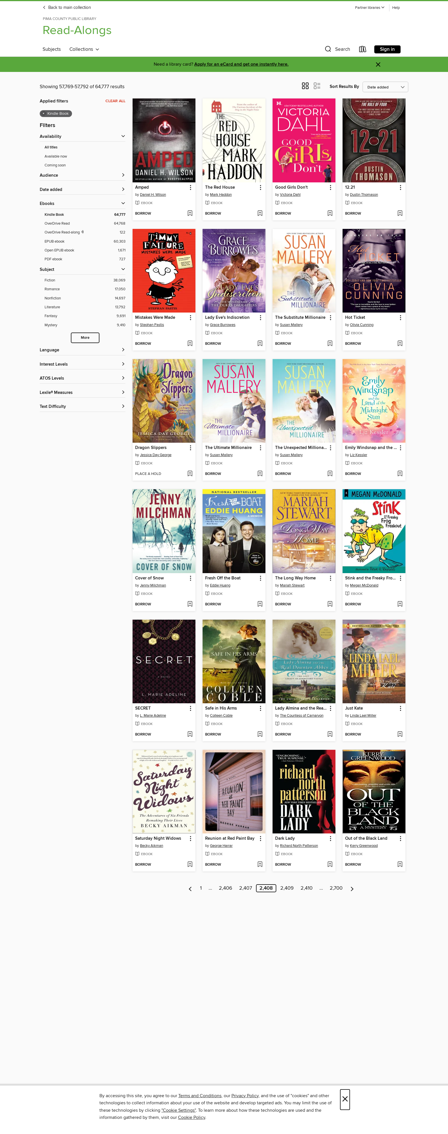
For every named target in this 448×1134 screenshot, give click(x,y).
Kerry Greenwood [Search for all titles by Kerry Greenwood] (364, 845)
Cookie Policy (191, 1117)
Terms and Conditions (199, 1096)
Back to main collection (67, 7)
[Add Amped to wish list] (189, 213)
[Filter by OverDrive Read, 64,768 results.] (85, 224)
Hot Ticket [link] (355, 317)
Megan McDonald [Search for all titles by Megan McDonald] (364, 585)
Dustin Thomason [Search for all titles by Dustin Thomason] (364, 194)
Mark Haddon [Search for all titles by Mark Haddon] (221, 194)
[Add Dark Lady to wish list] (329, 865)
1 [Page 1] (201, 888)
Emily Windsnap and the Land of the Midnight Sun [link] (371, 447)
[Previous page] (190, 888)
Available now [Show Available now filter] (56, 156)
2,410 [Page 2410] (307, 888)
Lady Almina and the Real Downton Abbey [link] (301, 708)
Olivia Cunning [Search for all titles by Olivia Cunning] (361, 325)
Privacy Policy (245, 1096)
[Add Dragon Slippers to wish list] (189, 474)
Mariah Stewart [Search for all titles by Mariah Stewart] (292, 585)
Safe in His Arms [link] (221, 708)
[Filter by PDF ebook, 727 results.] (85, 259)
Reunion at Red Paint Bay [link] (230, 838)
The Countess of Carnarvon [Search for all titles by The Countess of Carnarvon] (301, 715)
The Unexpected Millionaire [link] (301, 447)
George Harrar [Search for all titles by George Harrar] (221, 845)
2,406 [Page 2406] (225, 888)
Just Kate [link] (354, 708)
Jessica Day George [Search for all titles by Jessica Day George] (155, 455)
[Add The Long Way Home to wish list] (329, 604)
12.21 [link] (350, 187)
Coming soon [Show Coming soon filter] (55, 165)
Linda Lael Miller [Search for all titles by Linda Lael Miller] (363, 715)
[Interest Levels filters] (82, 365)
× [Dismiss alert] (378, 64)
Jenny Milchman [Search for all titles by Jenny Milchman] (153, 585)
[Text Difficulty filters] (82, 407)
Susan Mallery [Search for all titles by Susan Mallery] (291, 325)
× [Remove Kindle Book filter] (43, 113)
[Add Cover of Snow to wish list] (189, 604)
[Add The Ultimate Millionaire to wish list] (259, 474)
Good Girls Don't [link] (291, 187)
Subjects (52, 49)
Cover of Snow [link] (149, 578)
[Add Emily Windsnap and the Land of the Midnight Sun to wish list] (399, 474)
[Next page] (352, 888)
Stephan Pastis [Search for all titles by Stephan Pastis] (152, 325)
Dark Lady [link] (285, 838)
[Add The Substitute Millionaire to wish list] (329, 344)
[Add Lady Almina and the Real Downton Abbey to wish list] (329, 734)
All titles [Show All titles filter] (51, 147)
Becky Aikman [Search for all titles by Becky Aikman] (151, 845)
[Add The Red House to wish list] (259, 213)
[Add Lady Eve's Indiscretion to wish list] (259, 344)
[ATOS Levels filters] (82, 379)
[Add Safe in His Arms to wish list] (259, 734)
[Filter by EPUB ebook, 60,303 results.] (85, 242)
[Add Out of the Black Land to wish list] (399, 865)
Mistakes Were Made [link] (155, 317)
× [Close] (345, 1099)
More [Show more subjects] (85, 337)
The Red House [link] (220, 187)
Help (396, 8)
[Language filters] (82, 350)
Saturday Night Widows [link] (158, 838)
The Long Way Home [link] (295, 578)
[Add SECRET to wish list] (189, 734)
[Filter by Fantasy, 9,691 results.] (85, 316)
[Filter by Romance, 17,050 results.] (85, 289)
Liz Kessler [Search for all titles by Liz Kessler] (358, 455)
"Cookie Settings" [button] (178, 1110)
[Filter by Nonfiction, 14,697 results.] (85, 298)
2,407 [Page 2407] (245, 888)
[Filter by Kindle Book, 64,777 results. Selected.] (85, 215)
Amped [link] (142, 187)
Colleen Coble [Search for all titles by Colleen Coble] (221, 715)
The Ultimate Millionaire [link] (228, 447)
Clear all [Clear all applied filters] (115, 101)
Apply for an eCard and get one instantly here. (241, 64)
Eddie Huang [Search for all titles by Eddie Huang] (220, 585)
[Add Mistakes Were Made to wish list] (189, 344)
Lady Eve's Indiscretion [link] (227, 317)
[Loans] (362, 50)
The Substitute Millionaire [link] (300, 317)
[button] (370, 8)
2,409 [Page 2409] (287, 888)
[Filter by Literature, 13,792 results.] (85, 307)
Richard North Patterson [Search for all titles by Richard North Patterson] (299, 845)
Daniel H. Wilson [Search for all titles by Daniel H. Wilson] (153, 194)
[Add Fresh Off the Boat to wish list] (259, 604)
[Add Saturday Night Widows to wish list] (189, 865)
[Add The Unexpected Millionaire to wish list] (329, 474)
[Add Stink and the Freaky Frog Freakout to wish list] (399, 604)
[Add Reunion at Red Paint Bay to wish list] (259, 865)
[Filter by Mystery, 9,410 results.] (85, 325)
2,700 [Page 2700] (336, 888)
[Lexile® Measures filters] (82, 393)
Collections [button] (84, 49)
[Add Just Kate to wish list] (399, 734)
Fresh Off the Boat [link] (223, 578)
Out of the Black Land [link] (366, 838)
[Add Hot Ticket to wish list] (399, 344)
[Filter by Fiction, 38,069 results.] (85, 280)
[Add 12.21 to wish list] (399, 213)
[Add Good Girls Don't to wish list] (329, 213)
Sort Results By (344, 86)
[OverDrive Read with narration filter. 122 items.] (85, 232)
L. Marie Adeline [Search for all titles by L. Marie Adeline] (153, 715)
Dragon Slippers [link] (151, 447)
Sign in (387, 49)
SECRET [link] (143, 708)
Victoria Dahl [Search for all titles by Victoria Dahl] (290, 194)
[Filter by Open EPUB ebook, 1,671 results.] (85, 250)
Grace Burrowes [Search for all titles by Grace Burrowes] (222, 325)
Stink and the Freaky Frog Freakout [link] (371, 578)
